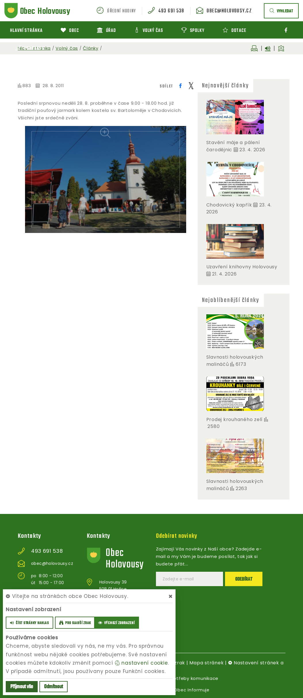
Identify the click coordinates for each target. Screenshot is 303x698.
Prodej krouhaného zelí (234, 419)
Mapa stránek (206, 662)
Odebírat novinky (178, 536)
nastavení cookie (141, 662)
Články (90, 48)
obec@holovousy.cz (231, 11)
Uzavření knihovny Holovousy (241, 266)
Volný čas (67, 48)
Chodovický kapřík (230, 205)
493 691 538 (177, 11)
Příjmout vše (21, 687)
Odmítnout (53, 687)
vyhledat (281, 11)
